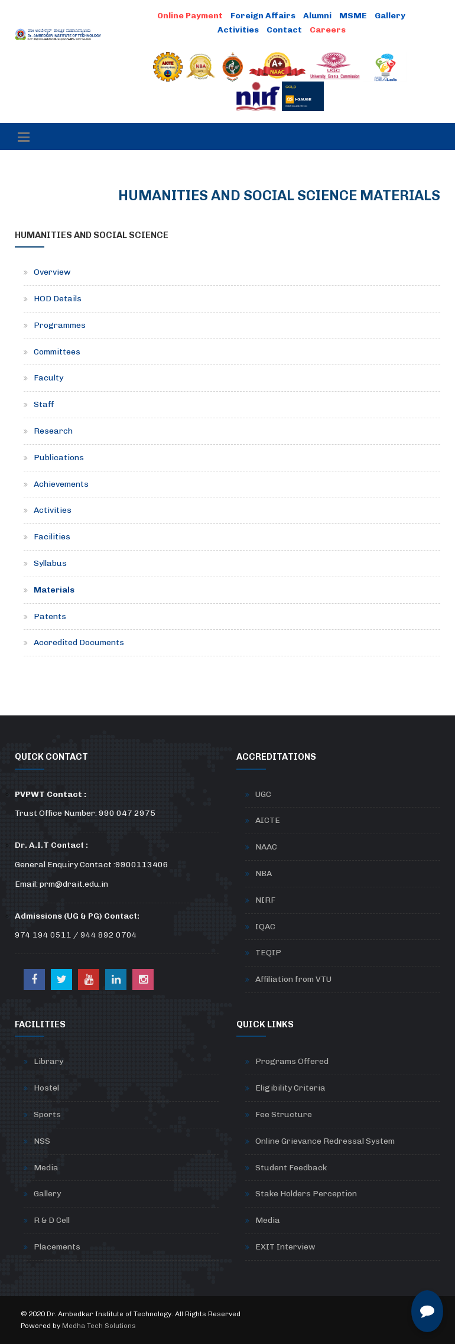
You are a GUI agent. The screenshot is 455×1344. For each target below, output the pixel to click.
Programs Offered (292, 1061)
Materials (54, 590)
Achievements (61, 484)
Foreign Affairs (262, 16)
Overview (52, 272)
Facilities (52, 537)
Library (48, 1061)
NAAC (266, 847)
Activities (238, 30)
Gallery (390, 16)
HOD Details (58, 299)
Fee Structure (283, 1114)
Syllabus (50, 563)
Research (53, 431)
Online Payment (190, 16)
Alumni (317, 16)
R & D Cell (52, 1220)
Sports (47, 1114)
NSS (42, 1141)
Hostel (46, 1088)
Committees (57, 352)
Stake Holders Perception (306, 1194)
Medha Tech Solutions (99, 1326)
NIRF (265, 900)
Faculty (48, 378)
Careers (328, 30)
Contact (284, 30)
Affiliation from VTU (293, 979)
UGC (263, 794)
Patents (50, 616)
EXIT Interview (285, 1247)
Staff (44, 404)
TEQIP (268, 953)
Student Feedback (291, 1168)
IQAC (265, 927)
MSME (353, 16)
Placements (57, 1247)
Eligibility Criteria (290, 1088)
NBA (263, 873)
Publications (59, 458)
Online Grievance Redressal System (325, 1141)
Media (46, 1168)
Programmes (60, 325)
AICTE (267, 820)
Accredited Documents (79, 642)
